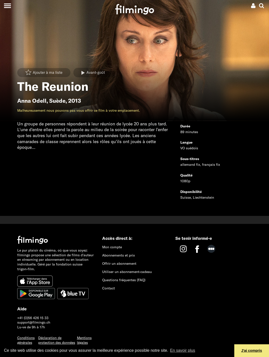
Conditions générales (26, 340)
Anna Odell (31, 100)
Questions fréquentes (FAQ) (123, 280)
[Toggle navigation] (7, 5)
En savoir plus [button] (182, 350)
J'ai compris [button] (251, 351)
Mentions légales (84, 340)
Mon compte (112, 247)
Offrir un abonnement (119, 263)
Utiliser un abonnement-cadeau (127, 271)
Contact (108, 288)
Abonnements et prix (118, 255)
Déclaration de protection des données (56, 340)
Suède (57, 100)
